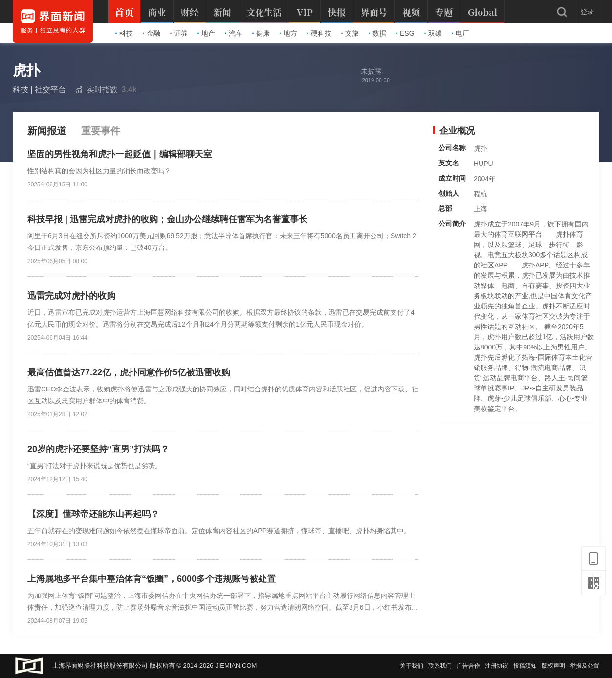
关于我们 (411, 665)
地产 (206, 33)
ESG (405, 33)
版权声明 (553, 665)
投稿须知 (525, 665)
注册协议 (496, 665)
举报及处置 (584, 665)
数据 (377, 33)
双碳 (433, 33)
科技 (124, 33)
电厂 (460, 33)
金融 (151, 33)
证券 (179, 33)
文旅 (350, 33)
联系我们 (440, 665)
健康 (261, 33)
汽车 (233, 33)
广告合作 (468, 665)
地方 (288, 33)
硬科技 (319, 33)
